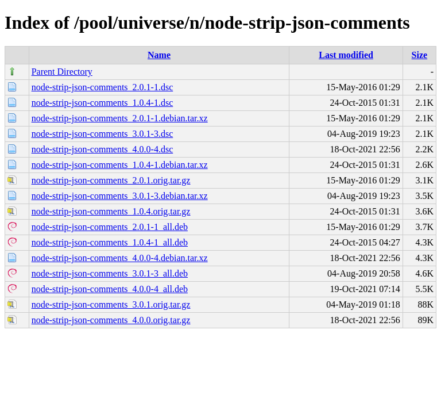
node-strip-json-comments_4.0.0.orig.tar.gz (111, 320)
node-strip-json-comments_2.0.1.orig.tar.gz (111, 180)
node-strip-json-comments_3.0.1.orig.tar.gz (111, 304)
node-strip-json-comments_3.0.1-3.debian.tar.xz (120, 196)
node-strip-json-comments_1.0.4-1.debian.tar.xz (120, 165)
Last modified (346, 55)
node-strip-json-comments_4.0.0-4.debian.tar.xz (120, 258)
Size (420, 55)
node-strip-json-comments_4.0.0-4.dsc (102, 149)
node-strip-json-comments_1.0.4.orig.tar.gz (111, 211)
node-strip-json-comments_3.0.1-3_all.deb (110, 273)
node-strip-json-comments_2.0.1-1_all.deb (110, 227)
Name (159, 55)
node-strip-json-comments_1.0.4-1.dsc (102, 103)
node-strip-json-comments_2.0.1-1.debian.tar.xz (120, 118)
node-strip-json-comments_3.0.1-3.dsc (102, 134)
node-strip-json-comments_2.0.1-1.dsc (102, 87)
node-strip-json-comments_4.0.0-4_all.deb (110, 289)
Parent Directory (62, 71)
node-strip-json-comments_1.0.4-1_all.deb (110, 242)
